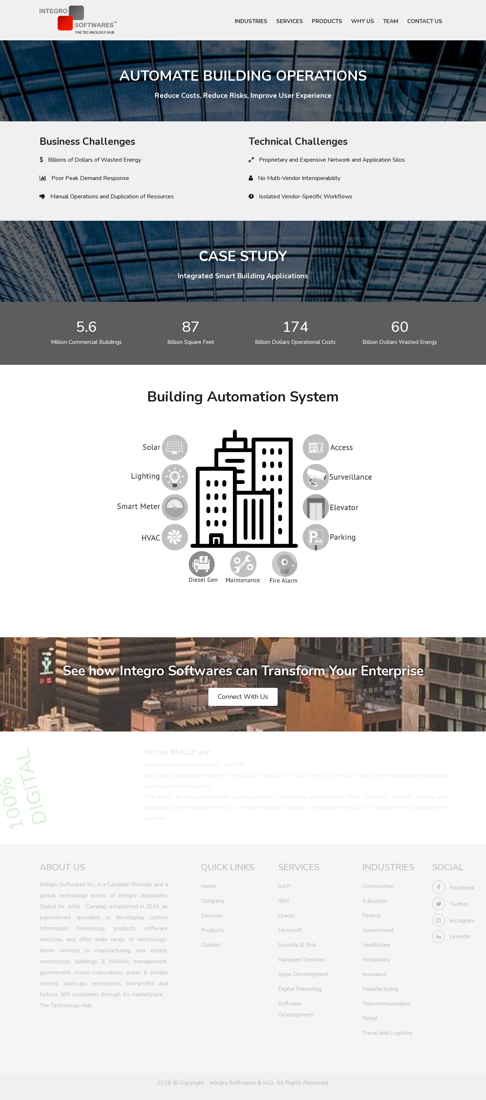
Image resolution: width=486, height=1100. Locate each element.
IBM (283, 899)
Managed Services (301, 958)
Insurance (374, 973)
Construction (378, 885)
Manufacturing (380, 987)
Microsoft (290, 929)
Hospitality (376, 958)
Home (209, 885)
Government (378, 929)
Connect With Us (243, 696)
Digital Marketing (300, 987)
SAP (284, 885)
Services (212, 914)
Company (212, 899)
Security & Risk (297, 943)
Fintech (371, 914)
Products (212, 929)
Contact (210, 943)
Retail (369, 1017)
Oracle (286, 914)
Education (374, 899)
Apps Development (303, 973)
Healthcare (376, 943)
